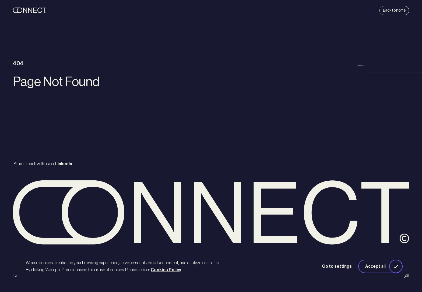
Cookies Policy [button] (166, 270)
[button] (380, 266)
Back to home (394, 10)
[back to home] (46, 10)
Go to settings (337, 266)
